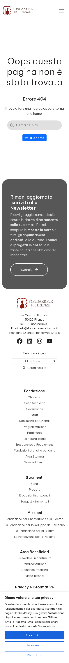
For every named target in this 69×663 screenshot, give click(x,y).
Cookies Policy (23, 613)
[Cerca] (12, 125)
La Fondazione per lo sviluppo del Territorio (34, 525)
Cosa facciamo (34, 403)
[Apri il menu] (61, 10)
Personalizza (35, 645)
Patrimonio (34, 433)
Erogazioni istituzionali (34, 495)
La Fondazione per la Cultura (34, 531)
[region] (34, 627)
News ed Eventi (34, 462)
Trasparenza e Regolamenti (34, 444)
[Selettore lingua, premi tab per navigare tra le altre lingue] (34, 361)
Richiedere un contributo (34, 558)
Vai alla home (34, 138)
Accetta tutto (34, 635)
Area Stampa (34, 456)
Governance (34, 409)
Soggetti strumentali (34, 501)
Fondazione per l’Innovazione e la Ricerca (34, 519)
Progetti (34, 489)
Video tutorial (34, 576)
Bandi (34, 484)
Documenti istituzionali (34, 421)
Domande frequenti (34, 570)
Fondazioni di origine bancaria (34, 450)
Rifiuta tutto (34, 655)
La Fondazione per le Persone (34, 537)
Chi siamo (34, 397)
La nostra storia (35, 439)
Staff (34, 415)
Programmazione (34, 427)
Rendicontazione (34, 564)
